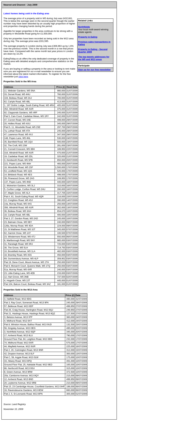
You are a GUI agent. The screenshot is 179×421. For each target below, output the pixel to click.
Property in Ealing (87, 37)
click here (23, 76)
